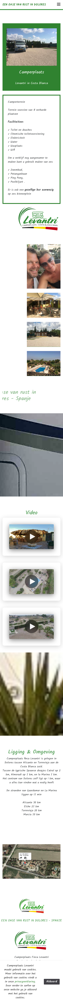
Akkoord (51, 982)
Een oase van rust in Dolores (24, 5)
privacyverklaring (25, 982)
